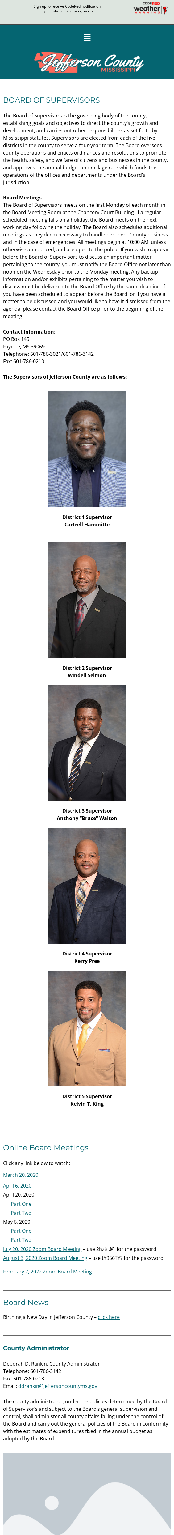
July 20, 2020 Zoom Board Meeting (42, 1249)
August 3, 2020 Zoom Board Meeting (45, 1258)
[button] (87, 38)
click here (109, 1317)
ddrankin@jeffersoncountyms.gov (57, 1386)
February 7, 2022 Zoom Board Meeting (47, 1271)
